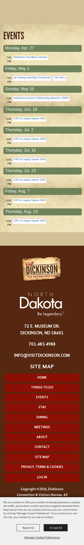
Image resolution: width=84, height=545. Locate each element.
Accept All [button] (56, 528)
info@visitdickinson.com (42, 355)
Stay (42, 407)
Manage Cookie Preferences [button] (42, 537)
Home (42, 378)
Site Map (42, 457)
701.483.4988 (42, 344)
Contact (42, 447)
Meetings (42, 427)
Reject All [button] (28, 528)
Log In (42, 477)
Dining (42, 417)
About (42, 437)
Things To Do (42, 387)
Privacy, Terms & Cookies (42, 467)
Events (42, 397)
